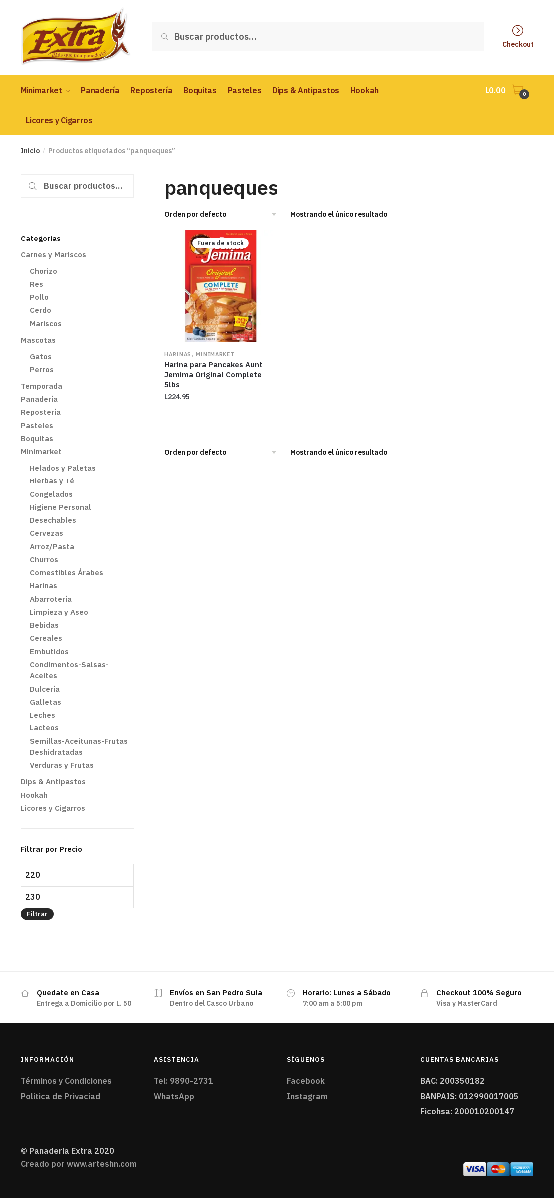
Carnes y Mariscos (53, 254)
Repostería (41, 412)
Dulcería (45, 689)
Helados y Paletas (63, 468)
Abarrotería (51, 599)
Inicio (30, 150)
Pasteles (37, 425)
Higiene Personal (60, 507)
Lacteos (44, 727)
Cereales (46, 638)
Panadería (39, 399)
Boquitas (37, 438)
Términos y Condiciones (66, 1081)
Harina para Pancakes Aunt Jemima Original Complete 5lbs (213, 374)
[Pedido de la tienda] (223, 214)
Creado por (79, 1164)
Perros (42, 369)
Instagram (307, 1096)
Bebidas (44, 625)
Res (36, 284)
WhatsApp (174, 1096)
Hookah (34, 795)
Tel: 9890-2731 (183, 1081)
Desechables (53, 520)
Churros (44, 559)
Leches (42, 714)
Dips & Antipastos (53, 781)
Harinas (177, 354)
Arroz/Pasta (52, 546)
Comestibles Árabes (66, 572)
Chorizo (43, 271)
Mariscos (46, 323)
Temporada (41, 386)
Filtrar (37, 914)
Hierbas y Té (52, 480)
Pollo (39, 297)
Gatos (41, 356)
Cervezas (46, 533)
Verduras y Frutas (62, 765)
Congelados (51, 494)
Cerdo (40, 310)
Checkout (518, 44)
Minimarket (215, 354)
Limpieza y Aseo (59, 612)
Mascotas (38, 340)
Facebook (306, 1081)
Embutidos (49, 651)
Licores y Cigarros (53, 808)
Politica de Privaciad (60, 1096)
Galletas (45, 702)
